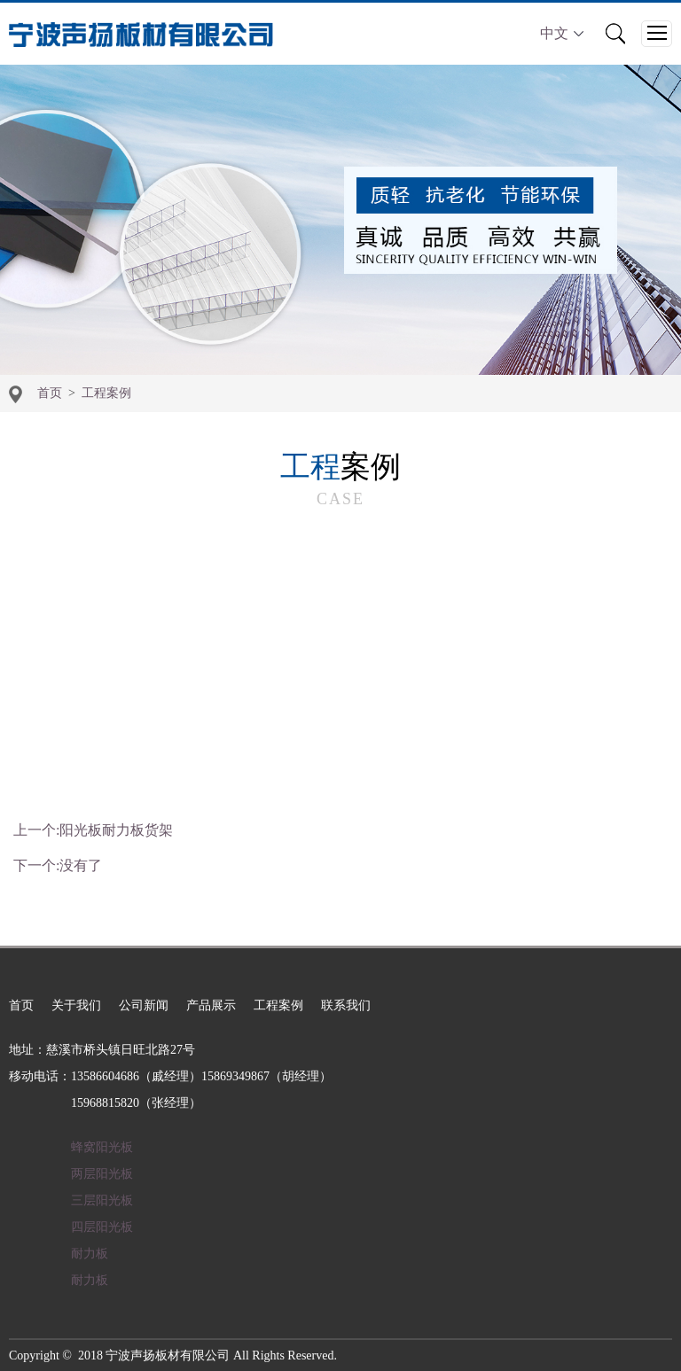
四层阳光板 (102, 1227)
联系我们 (346, 1005)
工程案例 (106, 393)
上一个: (93, 829)
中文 (561, 33)
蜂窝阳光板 (102, 1147)
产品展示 (211, 1005)
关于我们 (76, 1005)
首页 (49, 393)
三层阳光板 (102, 1200)
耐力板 (89, 1253)
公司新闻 (143, 1005)
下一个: (57, 865)
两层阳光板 (102, 1173)
